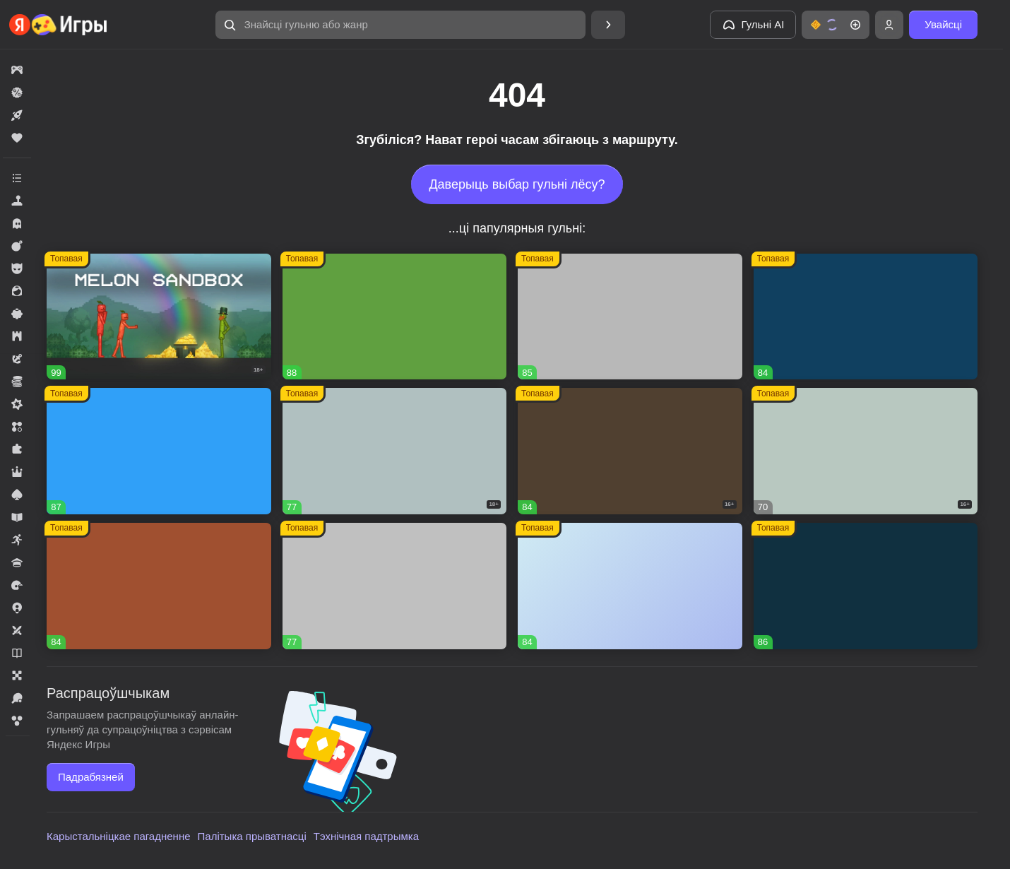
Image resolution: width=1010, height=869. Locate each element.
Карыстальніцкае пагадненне (119, 836)
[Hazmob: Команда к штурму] (630, 451)
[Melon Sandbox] (159, 317)
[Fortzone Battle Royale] (395, 317)
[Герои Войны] (866, 451)
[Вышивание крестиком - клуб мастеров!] (630, 317)
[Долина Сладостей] (159, 586)
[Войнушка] (395, 586)
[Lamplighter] (866, 586)
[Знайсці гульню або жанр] (400, 24)
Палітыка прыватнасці (252, 836)
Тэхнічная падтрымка (366, 836)
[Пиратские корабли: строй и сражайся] (866, 317)
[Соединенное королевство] (159, 451)
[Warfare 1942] (395, 451)
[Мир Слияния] (630, 586)
